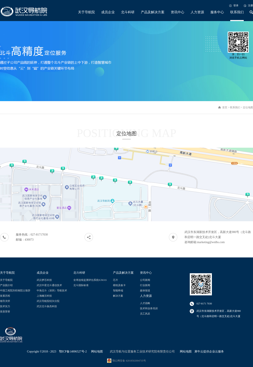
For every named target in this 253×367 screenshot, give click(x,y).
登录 (235, 5)
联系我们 (235, 107)
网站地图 (96, 351)
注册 (250, 5)
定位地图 (248, 107)
